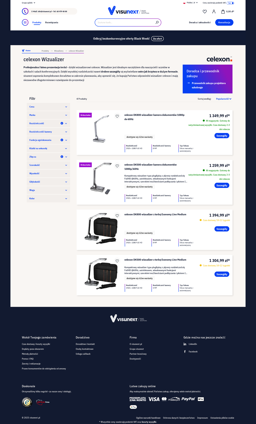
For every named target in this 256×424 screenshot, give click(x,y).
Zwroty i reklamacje (31, 363)
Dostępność (135, 358)
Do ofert (157, 38)
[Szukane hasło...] (124, 22)
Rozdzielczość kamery (48, 131)
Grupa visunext (137, 348)
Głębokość (48, 181)
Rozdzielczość (48, 123)
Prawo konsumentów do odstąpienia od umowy (44, 368)
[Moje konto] (214, 12)
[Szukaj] (157, 22)
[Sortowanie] (222, 99)
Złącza (48, 156)
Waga (48, 190)
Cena (48, 106)
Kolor (48, 198)
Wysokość (48, 173)
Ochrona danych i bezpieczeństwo (179, 417)
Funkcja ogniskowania (48, 140)
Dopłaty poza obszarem (33, 348)
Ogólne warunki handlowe (148, 417)
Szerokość (48, 165)
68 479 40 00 (62, 11)
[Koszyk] (227, 11)
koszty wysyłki (149, 421)
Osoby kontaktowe (84, 348)
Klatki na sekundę (48, 148)
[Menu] (25, 22)
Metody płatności (30, 353)
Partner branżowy (138, 353)
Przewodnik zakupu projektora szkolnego (209, 85)
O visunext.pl (136, 344)
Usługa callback (83, 353)
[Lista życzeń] (205, 12)
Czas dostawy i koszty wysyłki (36, 344)
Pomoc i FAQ (27, 358)
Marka (48, 115)
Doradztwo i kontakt (85, 344)
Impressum (202, 417)
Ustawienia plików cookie (222, 417)
